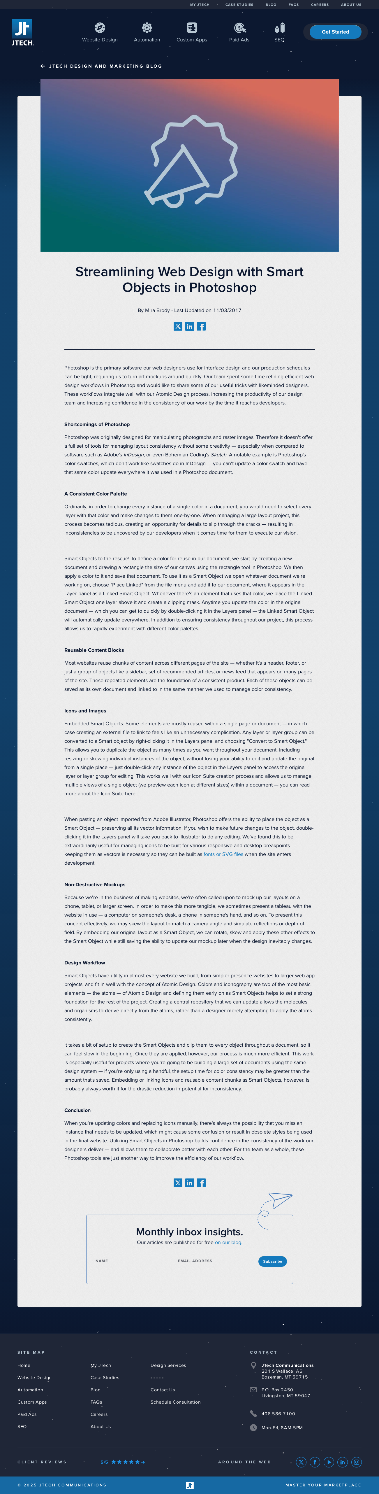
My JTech (101, 1365)
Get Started (335, 32)
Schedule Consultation (176, 1402)
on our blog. (228, 1242)
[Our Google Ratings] (123, 1462)
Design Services (168, 1365)
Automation (147, 40)
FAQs (96, 1402)
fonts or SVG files (223, 854)
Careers (99, 1414)
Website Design (34, 1377)
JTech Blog (106, 66)
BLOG (271, 5)
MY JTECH (200, 5)
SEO (279, 40)
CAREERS (320, 5)
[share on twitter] (178, 326)
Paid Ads (239, 40)
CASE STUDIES (239, 5)
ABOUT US (351, 5)
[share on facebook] (201, 326)
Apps (192, 40)
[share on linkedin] (189, 326)
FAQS (294, 5)
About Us (101, 1426)
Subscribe (272, 1261)
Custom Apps (32, 1402)
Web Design (100, 40)
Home (24, 1365)
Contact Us (163, 1390)
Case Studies (105, 1377)
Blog (96, 1390)
